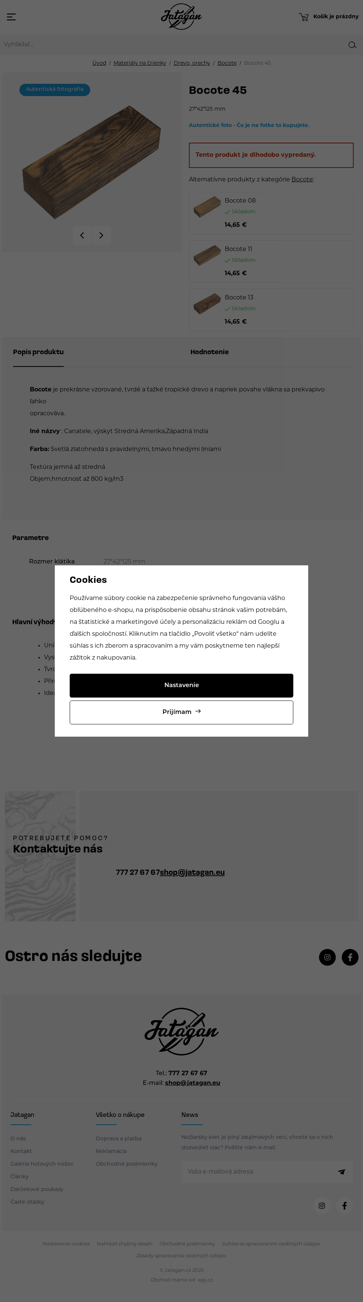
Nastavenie (181, 686)
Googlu (269, 622)
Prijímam (177, 712)
